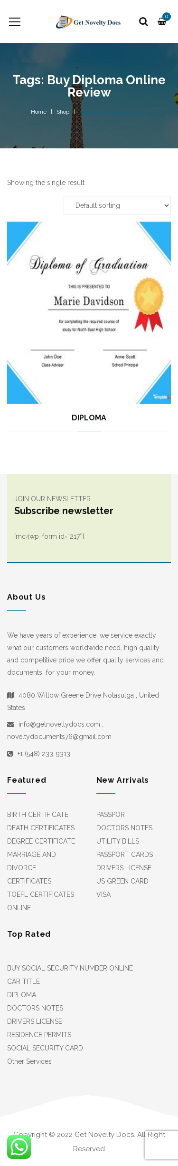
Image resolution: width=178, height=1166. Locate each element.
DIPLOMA (89, 417)
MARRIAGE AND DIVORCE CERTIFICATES (31, 868)
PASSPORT (112, 814)
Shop (62, 111)
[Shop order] (117, 205)
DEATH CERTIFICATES (41, 828)
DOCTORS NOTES (124, 828)
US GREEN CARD (122, 881)
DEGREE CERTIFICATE (41, 841)
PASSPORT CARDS (124, 854)
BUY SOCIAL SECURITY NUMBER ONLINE (70, 968)
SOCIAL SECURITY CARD (45, 1048)
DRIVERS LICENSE (123, 868)
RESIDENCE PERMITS (39, 1035)
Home (39, 111)
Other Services (29, 1061)
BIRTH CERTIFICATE (37, 814)
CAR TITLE (23, 981)
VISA (103, 894)
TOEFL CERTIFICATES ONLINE (40, 901)
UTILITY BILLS (117, 841)
